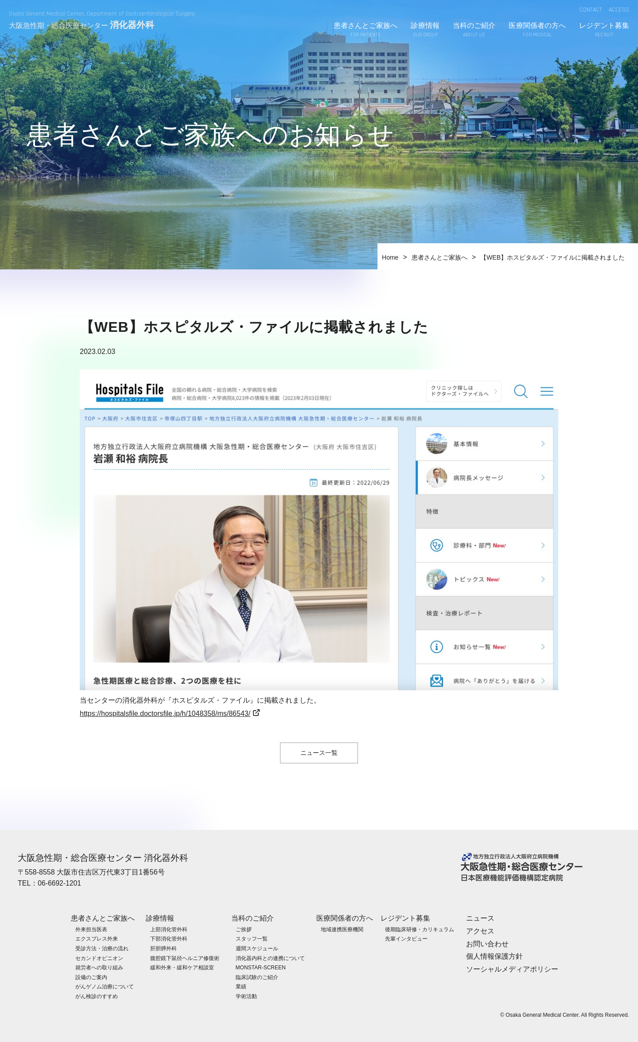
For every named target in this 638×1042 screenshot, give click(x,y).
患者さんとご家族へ (366, 30)
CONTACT (591, 10)
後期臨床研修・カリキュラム (419, 929)
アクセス (480, 930)
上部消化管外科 (168, 929)
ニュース (480, 918)
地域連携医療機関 (342, 929)
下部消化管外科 (168, 939)
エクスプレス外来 (96, 939)
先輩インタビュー (406, 939)
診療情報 (425, 30)
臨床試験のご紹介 (257, 977)
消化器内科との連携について (270, 958)
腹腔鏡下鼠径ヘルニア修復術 (184, 958)
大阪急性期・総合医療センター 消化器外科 (103, 858)
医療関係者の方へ (537, 30)
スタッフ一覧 (252, 939)
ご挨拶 (244, 929)
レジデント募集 (604, 30)
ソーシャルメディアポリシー (512, 969)
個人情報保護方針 (494, 956)
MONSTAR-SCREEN (261, 967)
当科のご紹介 (474, 30)
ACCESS (619, 10)
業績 (241, 987)
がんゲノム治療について (104, 987)
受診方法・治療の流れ (101, 948)
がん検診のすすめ (96, 996)
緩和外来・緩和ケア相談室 (182, 967)
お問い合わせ (487, 943)
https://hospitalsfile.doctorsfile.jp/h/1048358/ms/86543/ (165, 713)
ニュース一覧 (319, 752)
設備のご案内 (91, 977)
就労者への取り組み (99, 967)
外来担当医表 (91, 929)
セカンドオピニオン (99, 958)
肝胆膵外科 (163, 948)
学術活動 (246, 996)
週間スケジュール (257, 948)
